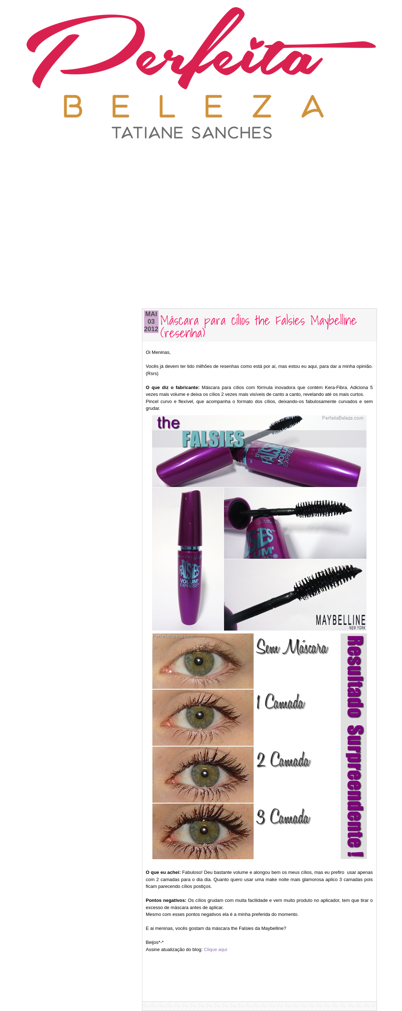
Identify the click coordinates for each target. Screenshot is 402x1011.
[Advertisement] (201, 156)
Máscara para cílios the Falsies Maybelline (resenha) (258, 326)
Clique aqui (215, 949)
